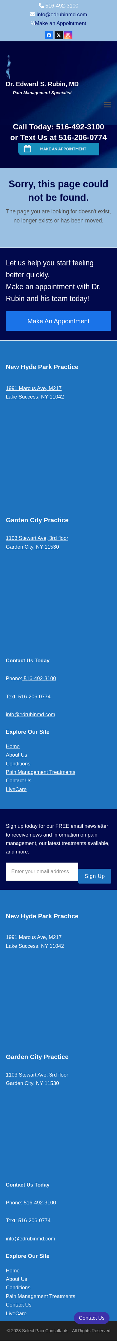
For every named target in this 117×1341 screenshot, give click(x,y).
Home (13, 746)
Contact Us (19, 781)
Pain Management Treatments (41, 772)
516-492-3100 (39, 678)
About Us (16, 755)
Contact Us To (23, 661)
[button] (107, 104)
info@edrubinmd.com (62, 15)
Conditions (18, 764)
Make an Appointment (60, 23)
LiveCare (16, 789)
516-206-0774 (34, 697)
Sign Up (95, 876)
